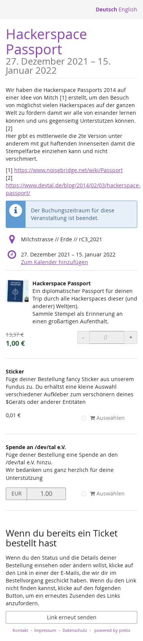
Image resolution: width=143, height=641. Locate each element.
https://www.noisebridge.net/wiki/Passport (68, 170)
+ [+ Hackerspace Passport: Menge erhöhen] (130, 337)
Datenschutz (75, 630)
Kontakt (20, 630)
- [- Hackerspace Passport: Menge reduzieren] (83, 337)
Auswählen (103, 417)
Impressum (45, 630)
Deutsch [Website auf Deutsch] (106, 9)
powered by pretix (112, 630)
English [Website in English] (128, 9)
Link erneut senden (71, 617)
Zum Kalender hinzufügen (54, 262)
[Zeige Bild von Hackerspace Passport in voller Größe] (17, 291)
